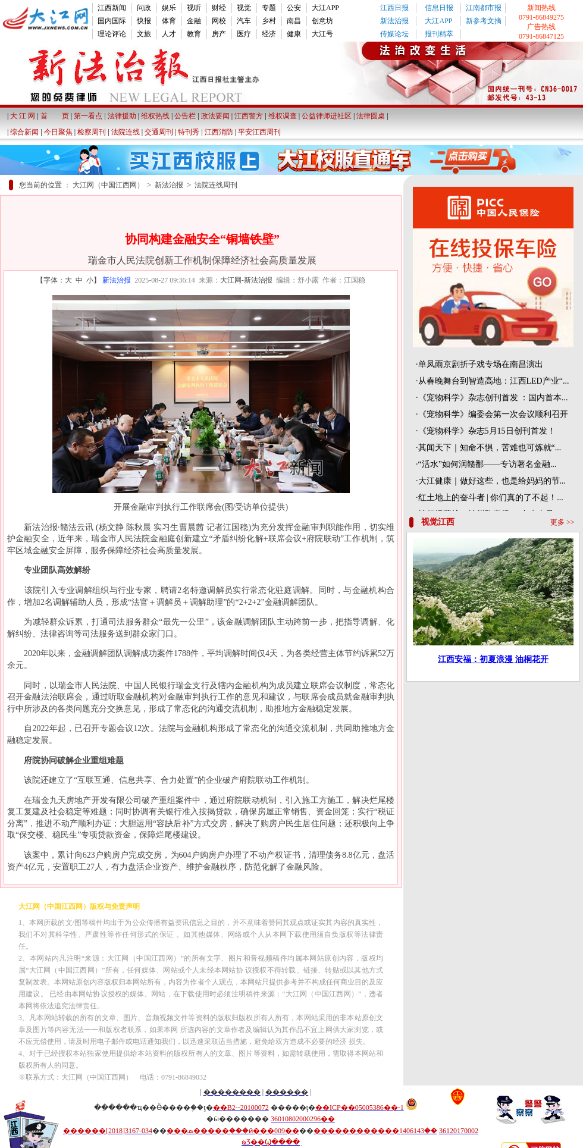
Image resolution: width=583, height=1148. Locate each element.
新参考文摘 (483, 21)
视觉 (244, 8)
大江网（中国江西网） (108, 185)
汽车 (244, 21)
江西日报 (394, 8)
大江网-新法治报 (246, 280)
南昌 (294, 21)
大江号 (322, 34)
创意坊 (322, 21)
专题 (269, 8)
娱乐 (169, 8)
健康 (294, 34)
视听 (194, 8)
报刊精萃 (439, 34)
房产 (219, 34)
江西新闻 (112, 8)
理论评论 (112, 34)
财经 (219, 8)
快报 (144, 21)
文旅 (144, 34)
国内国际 (112, 21)
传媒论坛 (394, 34)
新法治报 (394, 21)
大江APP (325, 8)
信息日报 (439, 8)
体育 (169, 21)
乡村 (269, 21)
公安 (294, 8)
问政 (144, 8)
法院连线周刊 (216, 185)
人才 (169, 34)
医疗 (244, 34)
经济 (269, 34)
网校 (219, 21)
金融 (194, 21)
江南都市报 (483, 8)
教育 (194, 34)
